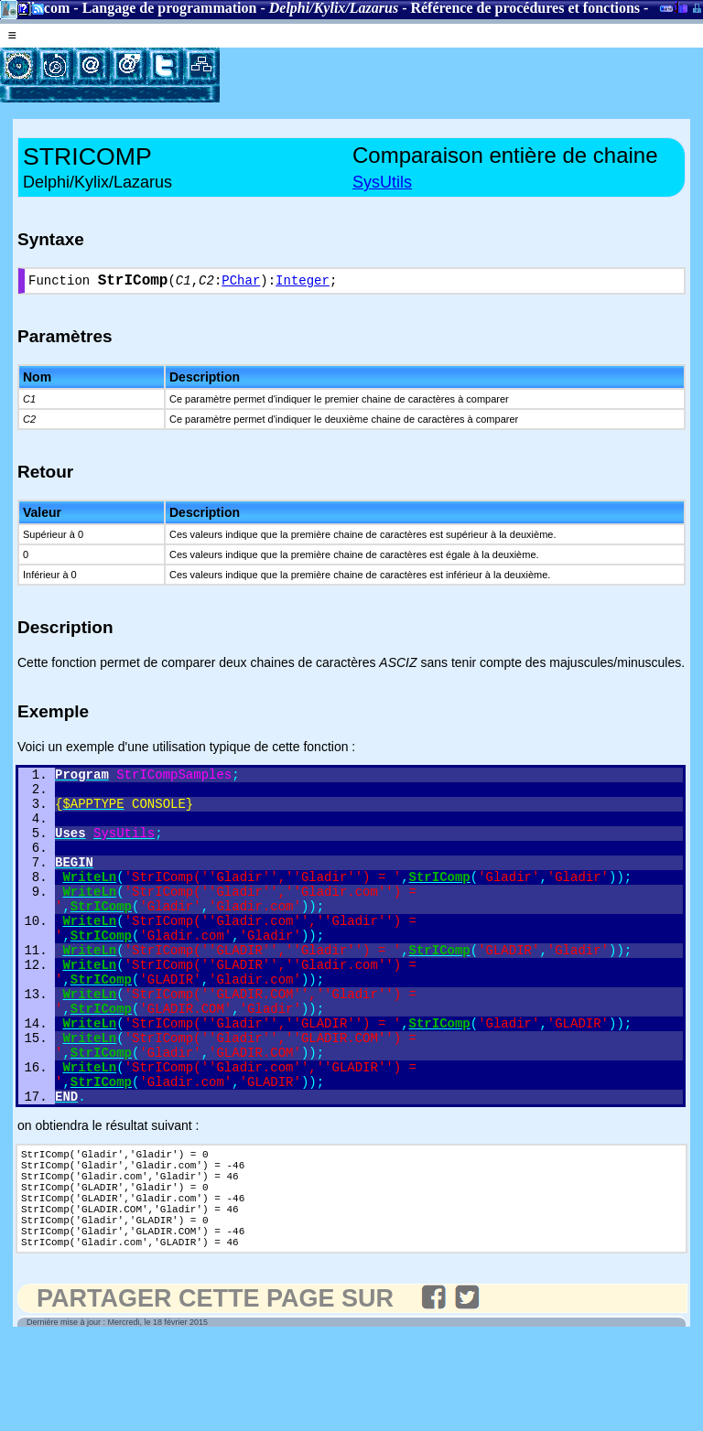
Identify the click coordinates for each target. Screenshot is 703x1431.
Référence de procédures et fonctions (525, 8)
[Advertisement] (434, 75)
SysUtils (382, 182)
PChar (241, 283)
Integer (303, 283)
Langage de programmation (169, 8)
